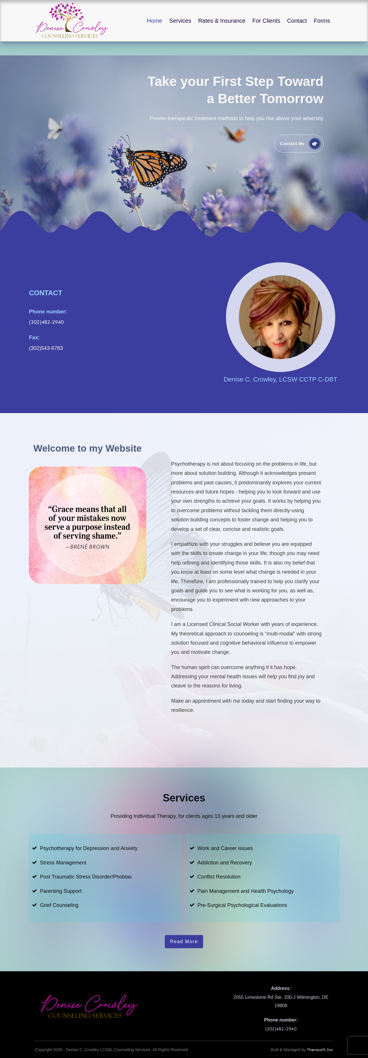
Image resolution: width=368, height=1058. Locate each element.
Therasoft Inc (320, 1035)
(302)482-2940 (46, 308)
